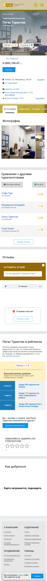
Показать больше (23, 242)
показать (9, 70)
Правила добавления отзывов (31, 543)
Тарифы (7, 564)
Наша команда (9, 535)
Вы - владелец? (12, 59)
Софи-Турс (7, 193)
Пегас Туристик (10, 216)
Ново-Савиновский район (16, 92)
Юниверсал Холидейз (13, 205)
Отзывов (25, 45)
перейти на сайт (12, 89)
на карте (41, 79)
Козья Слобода (11, 98)
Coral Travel (8, 228)
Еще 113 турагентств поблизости (17, 50)
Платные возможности (12, 555)
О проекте (7, 532)
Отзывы (36, 109)
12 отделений (11, 83)
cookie (20, 575)
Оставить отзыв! (23, 319)
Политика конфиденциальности (11, 543)
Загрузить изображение (32, 539)
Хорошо (37, 576)
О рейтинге (8, 539)
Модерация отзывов (31, 566)
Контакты (27, 555)
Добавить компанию (31, 535)
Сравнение (24, 109)
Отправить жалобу (31, 563)
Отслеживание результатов (9, 560)
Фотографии (10, 109)
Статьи (26, 532)
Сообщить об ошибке (31, 559)
